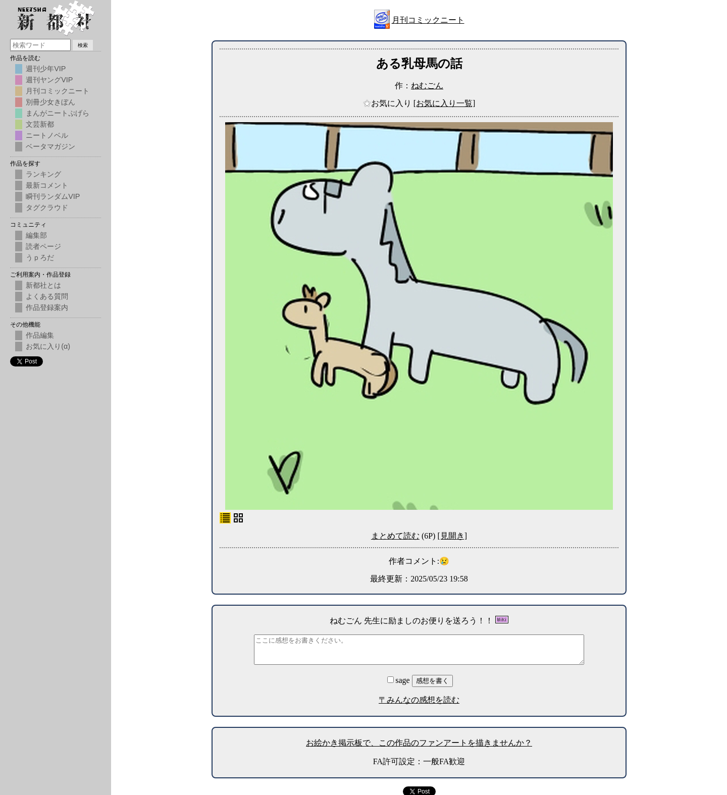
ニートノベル (47, 135)
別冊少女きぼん (50, 102)
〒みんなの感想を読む (419, 700)
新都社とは (43, 285)
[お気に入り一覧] (444, 103)
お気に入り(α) (48, 346)
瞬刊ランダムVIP (53, 196)
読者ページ (43, 246)
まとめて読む (395, 536)
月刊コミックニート (428, 20)
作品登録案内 (47, 307)
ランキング (43, 174)
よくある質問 (47, 296)
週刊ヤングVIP (49, 80)
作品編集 (40, 335)
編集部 (36, 235)
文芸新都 (40, 124)
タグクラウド (47, 207)
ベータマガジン (50, 146)
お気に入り (388, 103)
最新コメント (47, 185)
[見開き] (452, 536)
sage (399, 680)
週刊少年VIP (46, 69)
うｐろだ (40, 257)
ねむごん (427, 85)
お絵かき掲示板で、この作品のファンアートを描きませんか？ (419, 742)
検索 (83, 45)
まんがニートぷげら (57, 113)
